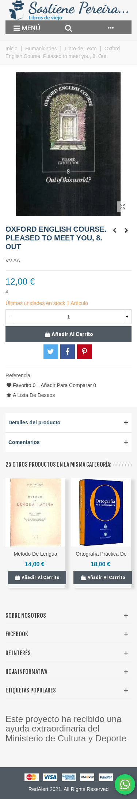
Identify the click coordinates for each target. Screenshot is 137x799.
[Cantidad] (68, 316)
